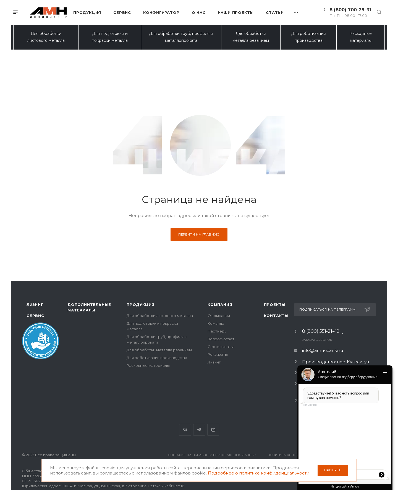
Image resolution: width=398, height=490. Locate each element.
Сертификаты (221, 346)
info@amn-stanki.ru (322, 350)
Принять (332, 470)
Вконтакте (185, 430)
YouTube (213, 430)
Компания (220, 304)
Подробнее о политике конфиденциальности (258, 473)
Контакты (276, 315)
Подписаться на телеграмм (334, 309)
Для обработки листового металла (46, 37)
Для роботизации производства (308, 37)
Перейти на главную (199, 234)
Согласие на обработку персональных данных (212, 455)
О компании (219, 315)
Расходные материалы (360, 37)
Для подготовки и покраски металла (110, 37)
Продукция (141, 304)
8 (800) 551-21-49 (320, 332)
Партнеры (217, 331)
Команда (216, 323)
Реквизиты (218, 354)
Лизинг (35, 304)
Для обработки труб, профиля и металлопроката (181, 37)
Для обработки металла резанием (250, 37)
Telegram (199, 430)
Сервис (35, 315)
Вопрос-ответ (221, 339)
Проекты (275, 304)
